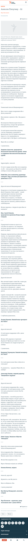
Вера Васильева (5, 12)
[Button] (23, 19)
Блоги (3, 6)
